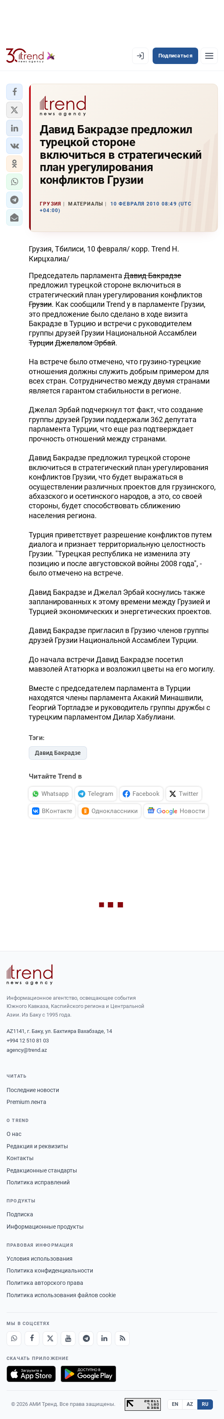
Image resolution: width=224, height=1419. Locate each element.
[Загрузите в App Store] (31, 1374)
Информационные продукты (45, 1226)
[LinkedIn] (104, 1338)
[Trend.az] (30, 55)
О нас (14, 1134)
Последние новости (33, 1090)
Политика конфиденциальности (50, 1270)
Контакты (20, 1158)
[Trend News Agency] (30, 974)
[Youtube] (68, 1338)
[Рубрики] (209, 56)
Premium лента (26, 1102)
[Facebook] (32, 1338)
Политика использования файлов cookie (61, 1295)
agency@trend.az (27, 1050)
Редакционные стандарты (42, 1170)
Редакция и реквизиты (37, 1146)
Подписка (20, 1214)
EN (175, 1404)
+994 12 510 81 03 (28, 1040)
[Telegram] (86, 1338)
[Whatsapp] (14, 1338)
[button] (14, 92)
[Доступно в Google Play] (88, 1374)
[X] (50, 1338)
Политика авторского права (45, 1283)
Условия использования (40, 1258)
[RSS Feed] (122, 1338)
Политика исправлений (38, 1182)
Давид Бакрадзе (58, 752)
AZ (190, 1404)
